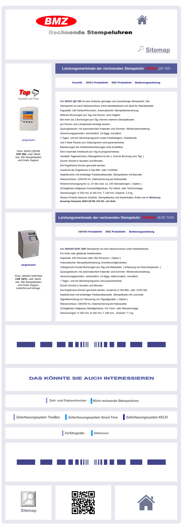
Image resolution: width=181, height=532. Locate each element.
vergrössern (28, 140)
